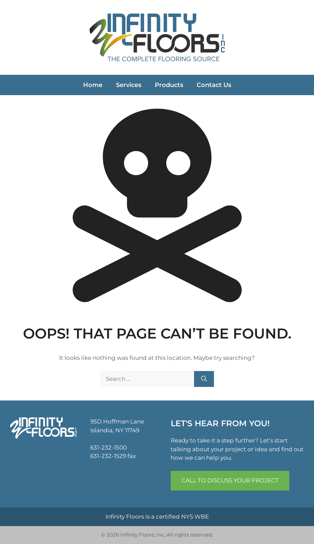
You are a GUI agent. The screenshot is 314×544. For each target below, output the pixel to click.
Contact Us (214, 85)
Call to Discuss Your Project (230, 480)
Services (128, 85)
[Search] (204, 379)
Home (92, 85)
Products (169, 85)
